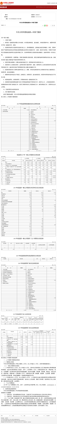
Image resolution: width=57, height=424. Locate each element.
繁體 (56, 3)
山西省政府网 (53, 3)
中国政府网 (48, 3)
